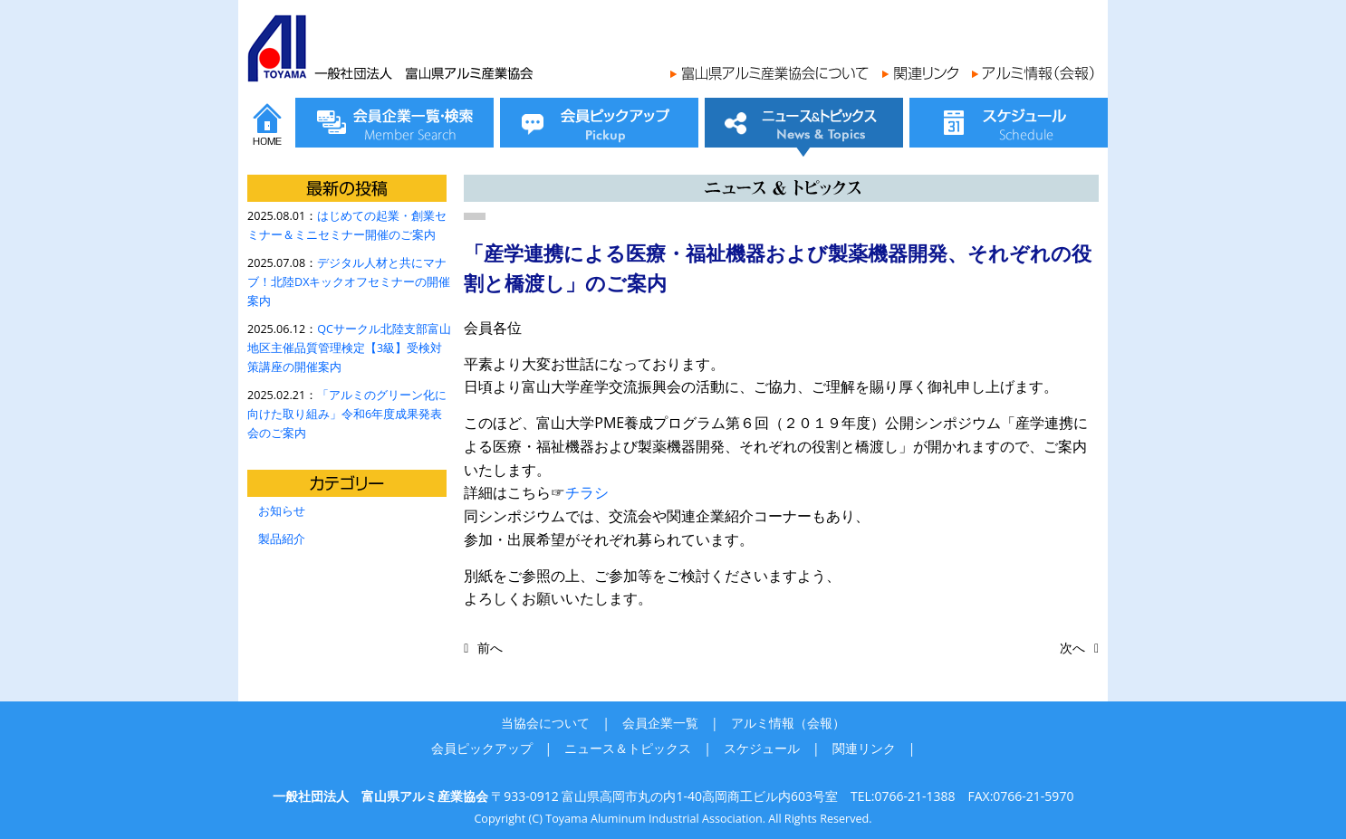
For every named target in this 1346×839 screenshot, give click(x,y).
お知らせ (281, 511)
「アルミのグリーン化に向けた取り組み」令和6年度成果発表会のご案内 (347, 414)
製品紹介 (281, 539)
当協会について (545, 722)
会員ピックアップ (482, 748)
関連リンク (864, 748)
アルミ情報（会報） (788, 722)
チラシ (587, 492)
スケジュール (762, 748)
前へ (490, 647)
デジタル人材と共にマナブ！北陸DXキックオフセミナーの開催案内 (348, 282)
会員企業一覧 (660, 722)
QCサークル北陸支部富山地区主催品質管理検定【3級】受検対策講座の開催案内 (349, 348)
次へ (1072, 647)
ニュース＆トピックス (627, 748)
